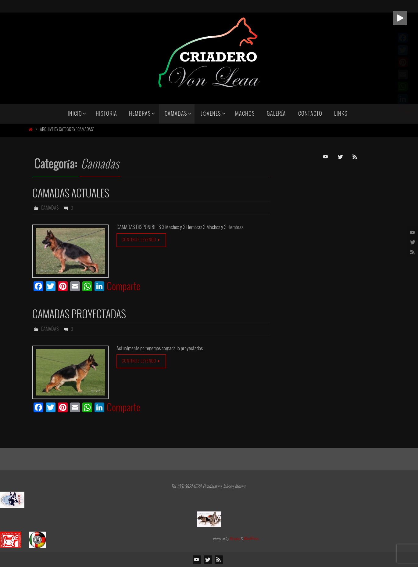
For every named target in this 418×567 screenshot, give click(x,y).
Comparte (123, 287)
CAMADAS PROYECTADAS (79, 314)
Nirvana (234, 539)
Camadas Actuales (70, 194)
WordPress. (251, 539)
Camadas (50, 208)
